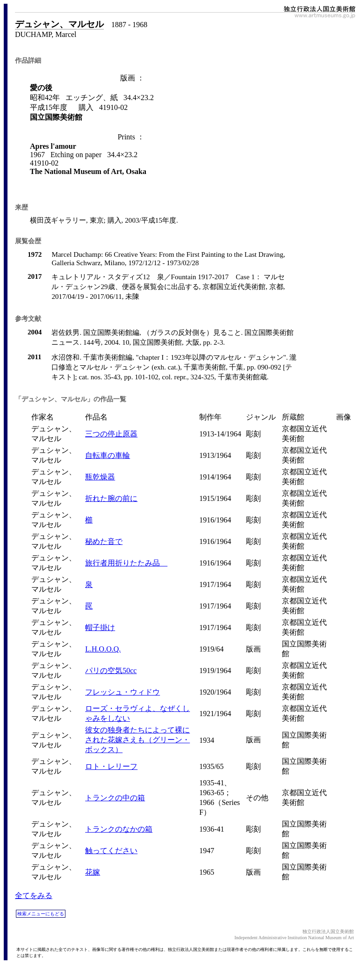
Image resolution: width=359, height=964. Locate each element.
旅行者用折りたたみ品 (126, 563)
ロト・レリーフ (111, 766)
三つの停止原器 (111, 434)
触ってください (111, 851)
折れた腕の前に (111, 498)
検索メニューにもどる (40, 913)
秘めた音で (103, 541)
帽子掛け (100, 627)
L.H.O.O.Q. (103, 649)
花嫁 (92, 872)
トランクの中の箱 (115, 798)
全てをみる (33, 895)
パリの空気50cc (110, 670)
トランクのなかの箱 (118, 829)
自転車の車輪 (107, 455)
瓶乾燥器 (100, 477)
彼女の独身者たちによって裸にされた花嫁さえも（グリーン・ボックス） (137, 740)
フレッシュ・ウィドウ (122, 692)
